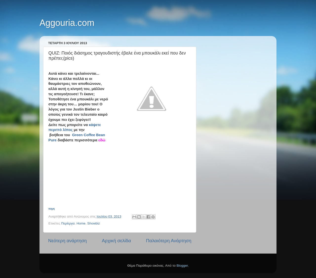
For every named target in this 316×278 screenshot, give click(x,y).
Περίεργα (68, 223)
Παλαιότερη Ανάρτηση (168, 240)
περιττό (55, 130)
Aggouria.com (67, 23)
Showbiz (93, 223)
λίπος (68, 130)
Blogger (182, 265)
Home (81, 223)
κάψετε (95, 125)
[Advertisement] (122, 173)
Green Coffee (84, 135)
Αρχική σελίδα (116, 240)
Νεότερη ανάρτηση (67, 240)
